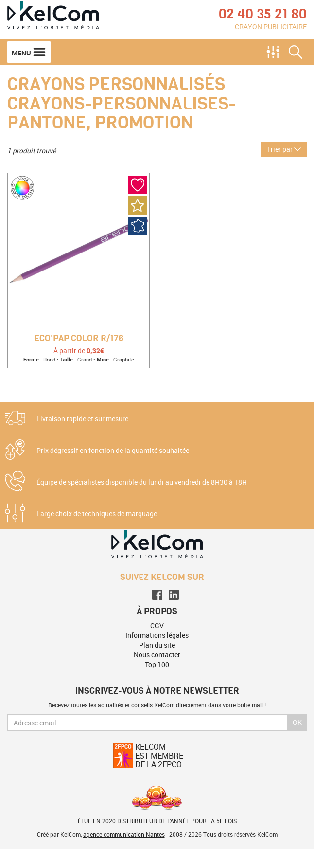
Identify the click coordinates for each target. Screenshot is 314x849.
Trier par (284, 149)
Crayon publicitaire (271, 26)
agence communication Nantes (124, 834)
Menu (29, 52)
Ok (297, 722)
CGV (157, 625)
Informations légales (157, 635)
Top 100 (157, 664)
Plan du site (157, 645)
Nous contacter (157, 654)
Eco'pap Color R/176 (78, 338)
